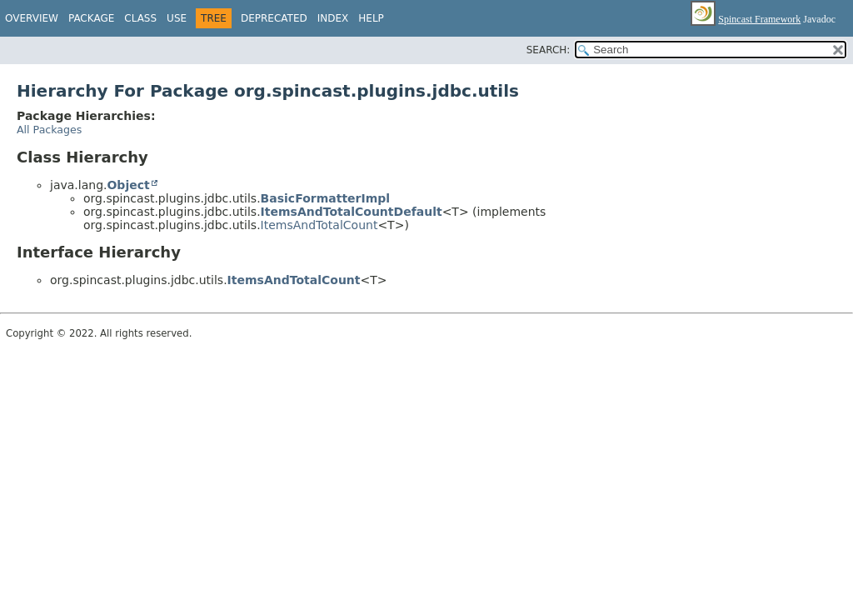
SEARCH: (548, 50)
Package (91, 18)
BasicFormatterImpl (326, 198)
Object (128, 185)
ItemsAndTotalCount (319, 225)
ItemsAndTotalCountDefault (351, 211)
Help (371, 18)
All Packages (49, 129)
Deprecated (274, 18)
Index (333, 18)
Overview (31, 18)
